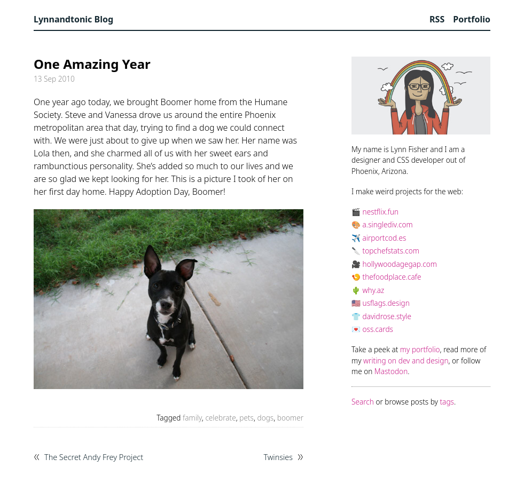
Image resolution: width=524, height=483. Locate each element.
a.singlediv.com (388, 224)
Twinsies (278, 457)
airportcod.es (384, 238)
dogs (265, 418)
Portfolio (471, 19)
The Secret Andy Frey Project (93, 457)
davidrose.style (387, 316)
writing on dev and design (405, 360)
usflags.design (386, 303)
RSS (436, 19)
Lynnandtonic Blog (73, 19)
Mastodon (391, 371)
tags (447, 402)
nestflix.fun (381, 212)
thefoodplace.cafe (392, 277)
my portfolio (420, 349)
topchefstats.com (391, 251)
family (192, 418)
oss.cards (378, 329)
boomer (290, 418)
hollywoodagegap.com (400, 264)
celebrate (220, 418)
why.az (374, 290)
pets (246, 418)
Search (362, 402)
